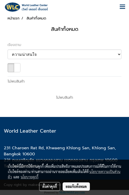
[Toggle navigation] (122, 7)
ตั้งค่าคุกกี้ (49, 186)
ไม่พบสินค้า (16, 81)
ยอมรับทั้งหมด (76, 186)
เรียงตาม (16, 44)
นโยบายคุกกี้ (29, 177)
